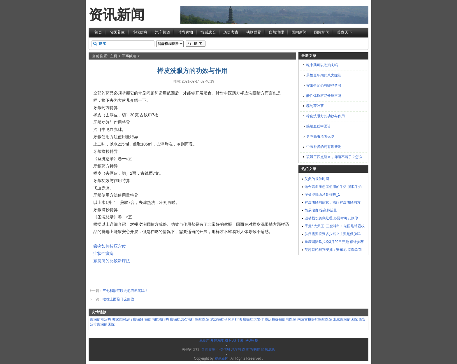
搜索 (195, 44)
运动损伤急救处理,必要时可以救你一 (333, 218)
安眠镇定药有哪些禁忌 (323, 85)
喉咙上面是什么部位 (118, 299)
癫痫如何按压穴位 (109, 246)
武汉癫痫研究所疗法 (226, 319)
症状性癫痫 (103, 253)
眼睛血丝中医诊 (318, 126)
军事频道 (129, 56)
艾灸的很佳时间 (317, 179)
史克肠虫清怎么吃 (320, 136)
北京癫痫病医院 (345, 319)
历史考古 (230, 32)
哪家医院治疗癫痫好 (127, 319)
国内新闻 (299, 32)
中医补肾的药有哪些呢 (323, 147)
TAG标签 (251, 340)
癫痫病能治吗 (100, 319)
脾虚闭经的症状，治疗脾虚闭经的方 (333, 202)
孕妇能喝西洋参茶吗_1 (322, 194)
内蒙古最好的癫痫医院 (314, 319)
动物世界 (253, 32)
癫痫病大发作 (253, 319)
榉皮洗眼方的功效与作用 (325, 116)
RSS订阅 (236, 340)
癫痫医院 (202, 319)
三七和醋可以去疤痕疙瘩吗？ (125, 291)
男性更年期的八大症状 (323, 75)
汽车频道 (162, 32)
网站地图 (221, 340)
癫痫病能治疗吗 (157, 319)
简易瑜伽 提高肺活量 (321, 210)
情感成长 (208, 32)
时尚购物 (185, 32)
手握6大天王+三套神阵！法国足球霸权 (335, 226)
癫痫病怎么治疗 (182, 319)
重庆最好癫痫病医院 (280, 319)
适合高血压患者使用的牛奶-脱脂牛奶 (333, 187)
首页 (98, 32)
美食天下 (344, 32)
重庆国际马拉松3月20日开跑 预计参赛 (334, 242)
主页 (113, 56)
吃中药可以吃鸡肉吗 (322, 65)
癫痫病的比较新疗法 (111, 260)
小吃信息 (139, 32)
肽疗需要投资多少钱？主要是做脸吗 (333, 234)
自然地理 (276, 32)
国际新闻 (321, 32)
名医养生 (117, 32)
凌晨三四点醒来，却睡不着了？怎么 (334, 157)
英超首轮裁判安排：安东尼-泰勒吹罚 (333, 250)
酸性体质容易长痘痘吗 (323, 96)
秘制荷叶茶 (315, 106)
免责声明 (206, 340)
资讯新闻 (117, 14)
